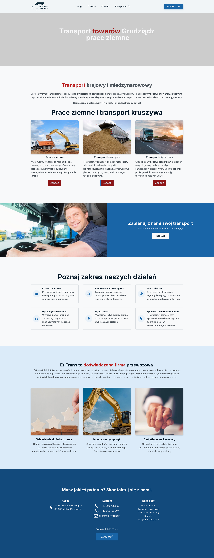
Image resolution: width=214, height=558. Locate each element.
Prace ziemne (148, 505)
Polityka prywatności (148, 519)
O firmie (92, 6)
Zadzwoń (107, 537)
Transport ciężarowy (148, 512)
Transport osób (122, 6)
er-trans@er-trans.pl (109, 516)
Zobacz (54, 183)
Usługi (79, 6)
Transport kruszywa (148, 509)
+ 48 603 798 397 (109, 506)
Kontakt (105, 6)
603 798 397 (173, 6)
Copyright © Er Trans (107, 529)
